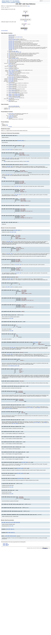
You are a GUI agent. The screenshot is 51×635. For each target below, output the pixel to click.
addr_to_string (11, 70)
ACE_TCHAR (16, 70)
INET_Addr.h (5, 541)
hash (9, 98)
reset (9, 118)
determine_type (11, 117)
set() (5, 161)
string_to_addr (11, 71)
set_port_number (11, 72)
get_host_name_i (11, 113)
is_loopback (11, 84)
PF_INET (27, 161)
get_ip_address (11, 81)
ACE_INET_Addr (11, 35)
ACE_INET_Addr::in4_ (10, 527)
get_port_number (11, 74)
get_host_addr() (37, 421)
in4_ (9, 108)
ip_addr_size (11, 116)
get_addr (10, 63)
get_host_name (11, 76)
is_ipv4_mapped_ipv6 (12, 90)
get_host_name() (29, 406)
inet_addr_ (10, 126)
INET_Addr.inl (5, 543)
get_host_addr (11, 79)
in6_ (9, 109)
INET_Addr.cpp (6, 542)
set (9, 51)
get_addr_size (11, 65)
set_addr (10, 66)
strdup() (38, 406)
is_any (10, 82)
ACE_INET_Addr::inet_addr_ (11, 534)
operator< (10, 94)
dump (9, 100)
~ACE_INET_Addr (11, 49)
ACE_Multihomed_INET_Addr (13, 364)
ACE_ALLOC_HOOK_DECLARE (14, 106)
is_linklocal (10, 88)
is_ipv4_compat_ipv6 (12, 92)
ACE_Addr (11, 317)
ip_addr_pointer (11, 115)
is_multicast (11, 86)
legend (25, 29)
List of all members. (4, 30)
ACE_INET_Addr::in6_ (11, 530)
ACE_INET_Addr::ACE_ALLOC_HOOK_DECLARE (11, 520)
